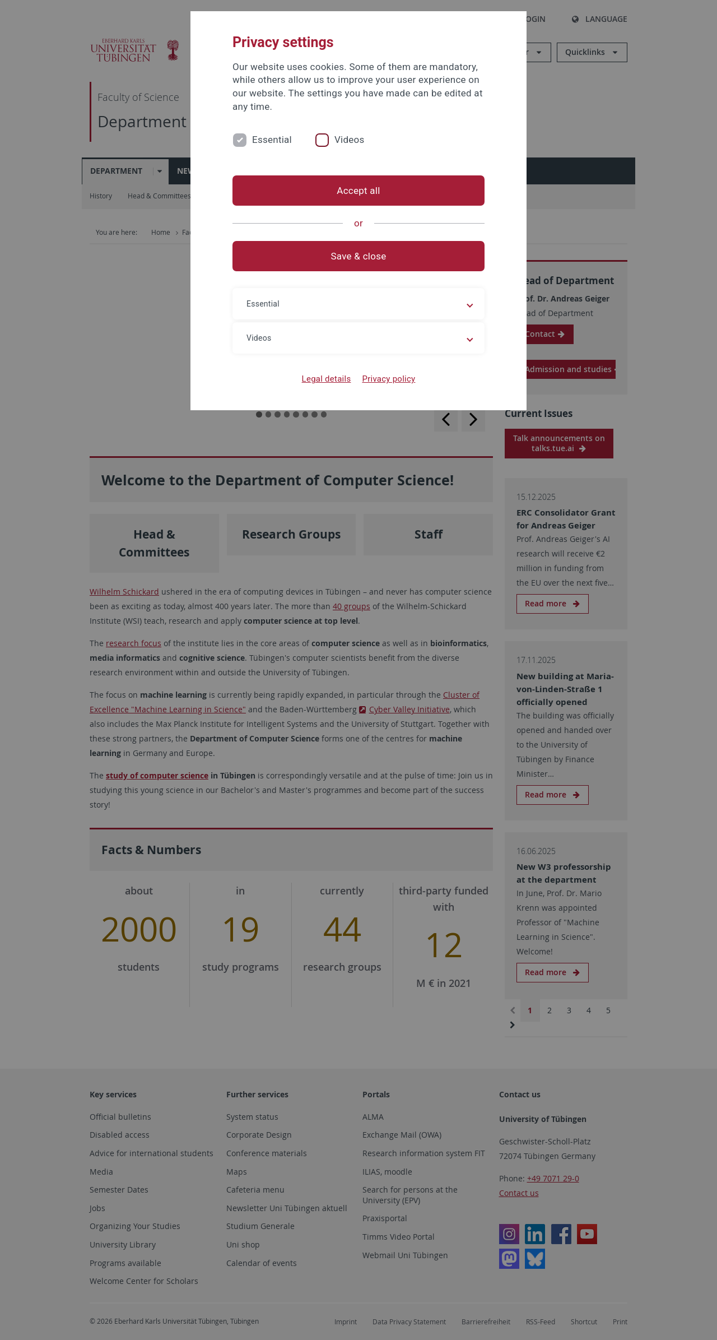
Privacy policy (388, 379)
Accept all (358, 190)
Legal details (326, 379)
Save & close (359, 256)
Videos (349, 139)
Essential (272, 139)
